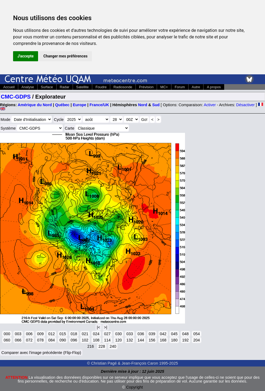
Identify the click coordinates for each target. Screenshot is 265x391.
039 (152, 334)
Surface (47, 87)
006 (29, 334)
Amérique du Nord (35, 105)
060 (7, 340)
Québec (62, 105)
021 (85, 334)
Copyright (134, 387)
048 (185, 334)
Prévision (146, 87)
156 (152, 340)
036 (140, 334)
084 (51, 340)
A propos (214, 87)
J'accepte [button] (25, 56)
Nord (142, 105)
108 (96, 340)
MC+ (164, 87)
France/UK (99, 105)
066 (18, 340)
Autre (196, 87)
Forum (180, 87)
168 (163, 340)
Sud (155, 105)
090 (62, 340)
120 (118, 340)
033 (129, 334)
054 (196, 334)
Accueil (9, 87)
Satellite (82, 87)
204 (196, 340)
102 (85, 340)
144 (140, 340)
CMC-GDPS (16, 97)
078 (40, 340)
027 (107, 334)
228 (101, 346)
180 (174, 340)
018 (73, 334)
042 (163, 334)
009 (40, 334)
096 (73, 340)
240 (113, 346)
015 (62, 334)
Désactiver (245, 105)
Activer (210, 105)
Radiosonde (122, 87)
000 (7, 334)
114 (107, 340)
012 (51, 334)
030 (118, 334)
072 (29, 340)
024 (96, 334)
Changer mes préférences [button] (66, 56)
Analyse (27, 87)
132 (129, 340)
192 (185, 340)
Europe (79, 105)
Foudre (101, 87)
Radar (64, 87)
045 (174, 334)
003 (18, 334)
